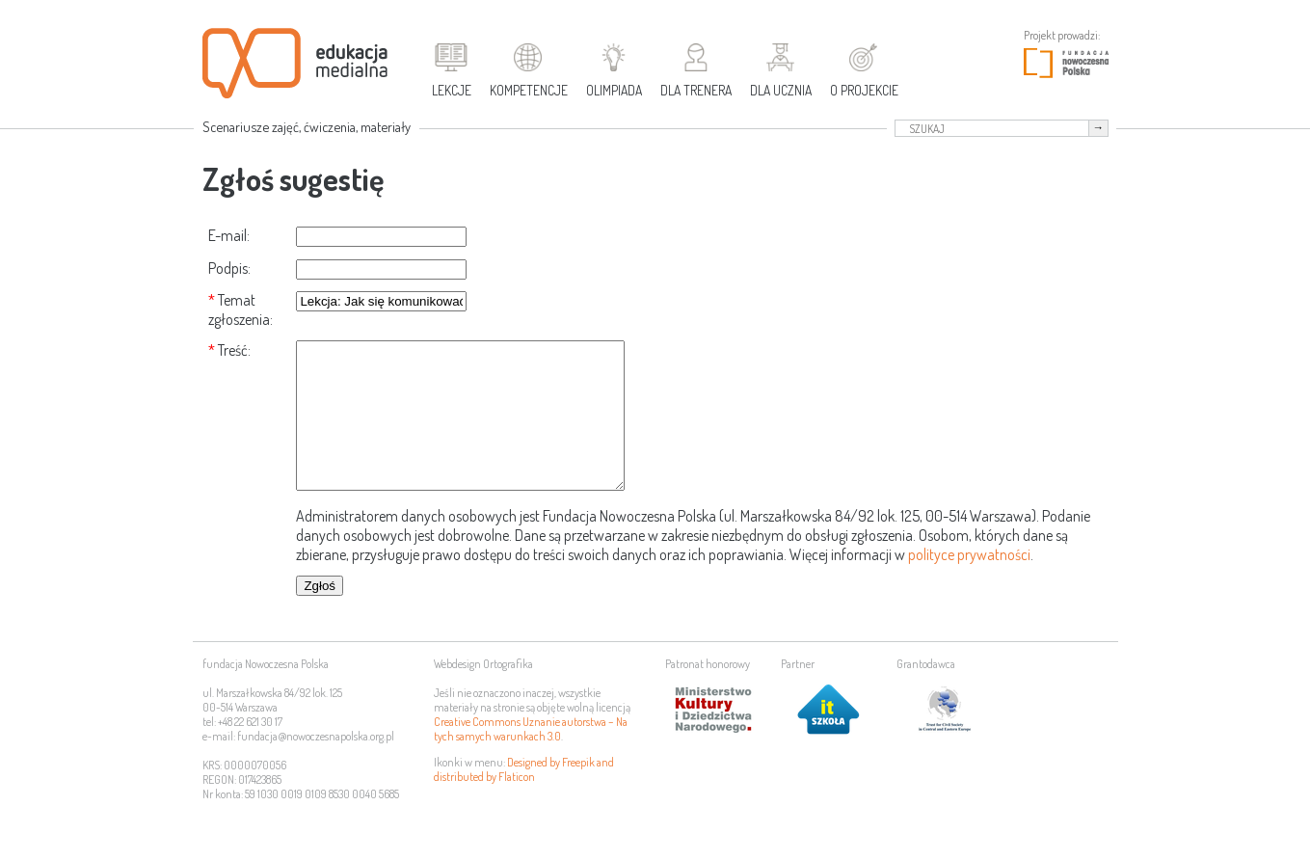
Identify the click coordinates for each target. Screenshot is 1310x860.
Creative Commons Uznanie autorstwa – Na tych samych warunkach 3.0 (531, 757)
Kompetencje (529, 90)
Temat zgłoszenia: (240, 309)
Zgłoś (319, 614)
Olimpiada (614, 90)
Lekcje (451, 90)
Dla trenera (696, 90)
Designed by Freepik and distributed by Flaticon (524, 798)
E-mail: (229, 235)
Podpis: (229, 268)
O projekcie (864, 90)
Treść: (234, 350)
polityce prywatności (969, 583)
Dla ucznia (781, 90)
